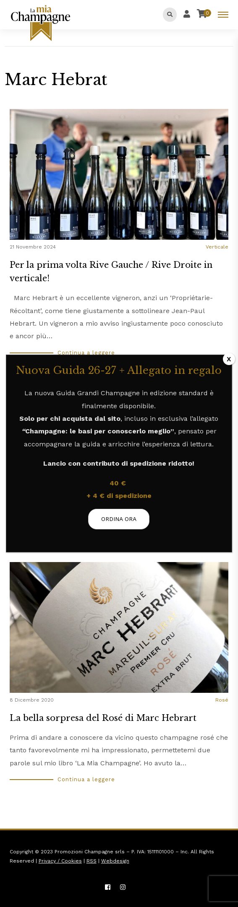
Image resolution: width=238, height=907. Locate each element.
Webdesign (115, 861)
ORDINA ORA (119, 519)
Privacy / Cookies (60, 861)
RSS (91, 861)
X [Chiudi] (229, 359)
